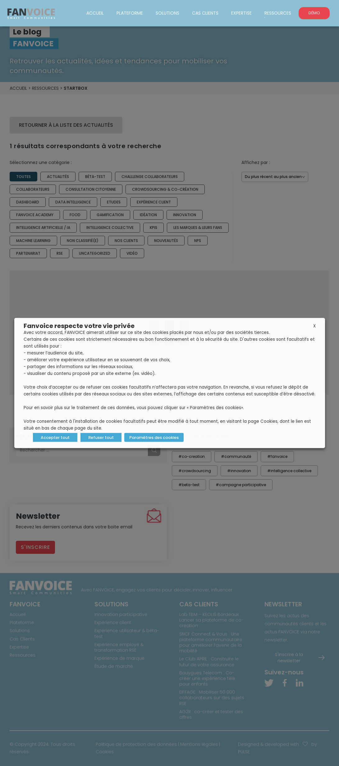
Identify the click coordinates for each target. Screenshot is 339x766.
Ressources (277, 13)
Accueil (95, 13)
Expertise (241, 13)
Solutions (167, 13)
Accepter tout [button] (55, 437)
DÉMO (314, 13)
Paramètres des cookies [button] (154, 437)
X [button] (314, 326)
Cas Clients (205, 13)
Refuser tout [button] (101, 437)
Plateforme (130, 13)
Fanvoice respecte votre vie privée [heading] (79, 326)
